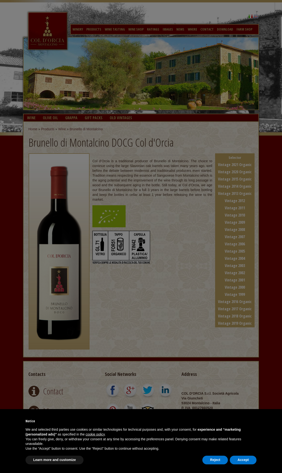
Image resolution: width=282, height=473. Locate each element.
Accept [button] (243, 460)
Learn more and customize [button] (54, 460)
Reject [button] (215, 460)
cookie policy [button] (95, 434)
